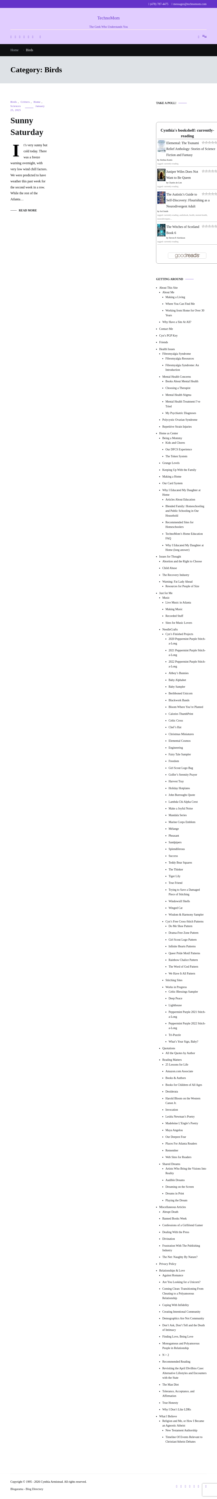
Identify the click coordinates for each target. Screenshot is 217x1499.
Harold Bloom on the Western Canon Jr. (182, 1101)
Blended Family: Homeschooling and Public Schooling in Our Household (184, 511)
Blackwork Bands (179, 700)
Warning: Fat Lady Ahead (177, 581)
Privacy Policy (167, 1263)
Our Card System (172, 483)
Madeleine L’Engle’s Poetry (181, 1123)
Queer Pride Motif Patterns (184, 953)
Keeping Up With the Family (179, 469)
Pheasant (174, 835)
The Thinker (176, 869)
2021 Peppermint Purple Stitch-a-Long (187, 653)
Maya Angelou (174, 1130)
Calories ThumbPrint (181, 713)
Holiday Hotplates (179, 788)
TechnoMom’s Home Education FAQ (184, 536)
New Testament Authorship (181, 1430)
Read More (28, 210)
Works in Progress (176, 987)
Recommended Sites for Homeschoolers (179, 524)
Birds (13, 101)
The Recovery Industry (175, 575)
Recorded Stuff (174, 615)
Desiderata (171, 1091)
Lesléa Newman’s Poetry (180, 1116)
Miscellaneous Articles (172, 1207)
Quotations (168, 1048)
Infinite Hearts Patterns (182, 946)
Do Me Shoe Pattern (180, 926)
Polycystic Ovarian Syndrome (179, 419)
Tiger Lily (174, 876)
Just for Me (166, 593)
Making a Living (175, 297)
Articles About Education (180, 499)
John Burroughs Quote (182, 795)
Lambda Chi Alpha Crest (183, 801)
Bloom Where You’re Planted (186, 707)
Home (37, 101)
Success (173, 855)
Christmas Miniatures (181, 734)
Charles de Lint (175, 183)
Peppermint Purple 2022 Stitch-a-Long (187, 1026)
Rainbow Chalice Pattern (183, 960)
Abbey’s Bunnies (179, 673)
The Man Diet (170, 1384)
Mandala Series (178, 815)
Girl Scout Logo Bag (181, 768)
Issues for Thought (170, 556)
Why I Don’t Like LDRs (176, 1409)
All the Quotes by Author (180, 1053)
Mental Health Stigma (178, 394)
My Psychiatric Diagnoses (180, 413)
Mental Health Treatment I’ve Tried (182, 404)
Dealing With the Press (175, 1232)
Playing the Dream (176, 1200)
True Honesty (170, 1402)
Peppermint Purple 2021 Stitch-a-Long (187, 1014)
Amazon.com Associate (179, 1071)
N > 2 (165, 1355)
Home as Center (168, 433)
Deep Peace (175, 998)
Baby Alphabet (177, 680)
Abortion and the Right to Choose (182, 561)
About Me (168, 292)
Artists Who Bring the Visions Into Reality (185, 1171)
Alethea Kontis (166, 160)
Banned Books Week (174, 1218)
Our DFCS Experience (178, 449)
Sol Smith (164, 211)
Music (166, 597)
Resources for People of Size (182, 586)
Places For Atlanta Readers (181, 1143)
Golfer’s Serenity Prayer (183, 774)
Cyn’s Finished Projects (179, 634)
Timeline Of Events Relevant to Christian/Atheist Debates (184, 1439)
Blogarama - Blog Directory (26, 1489)
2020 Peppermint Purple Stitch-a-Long (187, 641)
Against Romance (172, 1275)
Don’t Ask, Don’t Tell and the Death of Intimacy (183, 1327)
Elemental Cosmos (180, 740)
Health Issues (167, 349)
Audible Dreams (175, 1180)
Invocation (171, 1109)
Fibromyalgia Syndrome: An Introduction (182, 367)
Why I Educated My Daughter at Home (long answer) (184, 547)
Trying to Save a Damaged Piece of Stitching (184, 892)
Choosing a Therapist (178, 388)
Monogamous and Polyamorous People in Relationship (180, 1346)
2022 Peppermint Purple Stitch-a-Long (187, 664)
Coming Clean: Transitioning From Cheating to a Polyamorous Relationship (182, 1293)
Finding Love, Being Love (177, 1336)
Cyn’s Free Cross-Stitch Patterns (184, 921)
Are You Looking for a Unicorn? (181, 1282)
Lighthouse (175, 1005)
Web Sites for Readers (178, 1157)
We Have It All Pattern (182, 973)
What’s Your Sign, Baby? (183, 1041)
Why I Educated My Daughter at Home (181, 492)
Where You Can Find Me (180, 303)
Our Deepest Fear (175, 1136)
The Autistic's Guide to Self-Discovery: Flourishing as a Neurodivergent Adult (188, 200)
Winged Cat (176, 908)
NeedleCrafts (170, 629)
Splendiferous (177, 849)
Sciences (15, 106)
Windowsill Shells (179, 901)
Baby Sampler (177, 686)
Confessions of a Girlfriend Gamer (182, 1225)
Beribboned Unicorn (181, 693)
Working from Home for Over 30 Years (184, 313)
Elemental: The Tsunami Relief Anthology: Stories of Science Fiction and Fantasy (190, 149)
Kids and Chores (175, 442)
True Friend (175, 882)
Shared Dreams (171, 1164)
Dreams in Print (174, 1193)
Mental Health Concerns (176, 376)
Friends (163, 342)
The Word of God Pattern (183, 966)
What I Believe (168, 1416)
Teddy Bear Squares (180, 862)
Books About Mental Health (181, 381)
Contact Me (166, 328)
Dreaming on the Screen (179, 1186)
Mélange (174, 828)
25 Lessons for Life (176, 1064)
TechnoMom (108, 17)
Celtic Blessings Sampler (183, 991)
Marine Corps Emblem (182, 822)
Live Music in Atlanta (178, 602)
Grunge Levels (171, 463)
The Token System (176, 456)
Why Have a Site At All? (176, 322)
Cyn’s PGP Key (168, 335)
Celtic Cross (176, 720)
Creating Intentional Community (181, 1311)
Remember (171, 1150)
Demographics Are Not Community (183, 1318)
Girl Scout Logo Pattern (183, 939)
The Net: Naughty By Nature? (180, 1257)
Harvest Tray (176, 781)
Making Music (174, 609)
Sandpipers (175, 842)
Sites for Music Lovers (178, 622)
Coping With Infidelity (175, 1305)
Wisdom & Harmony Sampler (186, 914)
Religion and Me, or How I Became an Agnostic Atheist (183, 1423)
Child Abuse (169, 568)
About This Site (168, 287)
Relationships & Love (172, 1270)
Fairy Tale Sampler (180, 754)
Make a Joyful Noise (181, 808)
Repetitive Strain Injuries (177, 426)
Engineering (176, 747)
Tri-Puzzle (175, 1035)
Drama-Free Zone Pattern (183, 932)
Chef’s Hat (175, 727)
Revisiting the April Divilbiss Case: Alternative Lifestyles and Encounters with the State (184, 1373)
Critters (25, 101)
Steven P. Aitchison (177, 238)
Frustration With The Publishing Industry (181, 1248)
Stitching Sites (173, 980)
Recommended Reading (176, 1361)
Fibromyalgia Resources (179, 358)
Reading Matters (172, 1059)
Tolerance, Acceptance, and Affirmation (178, 1393)
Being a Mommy (172, 438)
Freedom (174, 761)
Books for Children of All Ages (183, 1084)
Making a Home (171, 476)
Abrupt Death (170, 1211)
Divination (168, 1238)
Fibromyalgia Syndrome (176, 353)
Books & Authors (175, 1078)
